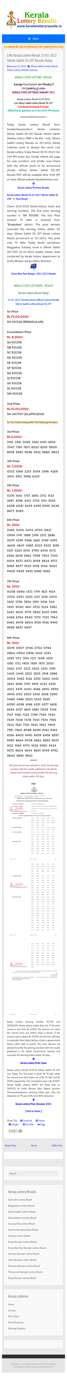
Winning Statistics (17, 1328)
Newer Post (10, 1145)
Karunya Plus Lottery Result (21, 1223)
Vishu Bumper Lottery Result (22, 1259)
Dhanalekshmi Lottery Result (22, 1217)
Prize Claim (13, 1316)
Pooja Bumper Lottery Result (22, 1278)
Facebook (26, 1120)
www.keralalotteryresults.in (41, 1364)
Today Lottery (13, 70)
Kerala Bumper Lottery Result (22, 1241)
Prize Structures (16, 1322)
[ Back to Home (32, 1111)
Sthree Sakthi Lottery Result (44, 66)
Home (34, 1145)
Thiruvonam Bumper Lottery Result (25, 1272)
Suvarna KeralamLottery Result (23, 1229)
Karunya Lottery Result (19, 1235)
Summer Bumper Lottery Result (23, 1253)
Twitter (40, 1120)
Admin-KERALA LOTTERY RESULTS (39, 1367)
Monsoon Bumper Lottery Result (24, 1265)
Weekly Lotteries (29, 70)
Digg (41, 1124)
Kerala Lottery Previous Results (33, 187)
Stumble (28, 1124)
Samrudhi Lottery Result (20, 1199)
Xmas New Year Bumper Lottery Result (27, 1247)
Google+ (14, 1124)
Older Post (57, 1145)
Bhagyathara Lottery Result (21, 1205)
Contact (12, 1310)
